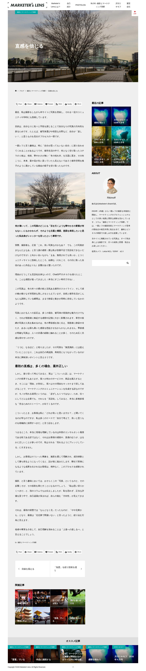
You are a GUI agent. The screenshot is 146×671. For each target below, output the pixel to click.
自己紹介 (69, 5)
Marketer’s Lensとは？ (55, 5)
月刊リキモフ (118, 5)
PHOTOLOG (80, 5)
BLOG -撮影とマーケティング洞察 (100, 5)
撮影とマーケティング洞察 (26, 12)
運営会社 (128, 5)
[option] (21, 654)
